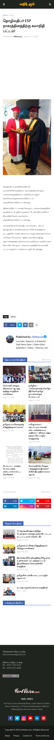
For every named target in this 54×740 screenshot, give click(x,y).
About (7, 736)
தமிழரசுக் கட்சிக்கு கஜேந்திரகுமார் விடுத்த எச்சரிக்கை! (32, 547)
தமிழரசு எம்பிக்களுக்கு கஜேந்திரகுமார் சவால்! (13, 426)
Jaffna (11, 15)
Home (5, 15)
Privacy (16, 736)
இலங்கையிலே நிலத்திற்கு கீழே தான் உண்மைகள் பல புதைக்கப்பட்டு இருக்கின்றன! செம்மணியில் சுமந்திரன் (33, 562)
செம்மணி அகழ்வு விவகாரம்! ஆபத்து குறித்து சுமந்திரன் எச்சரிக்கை (11, 389)
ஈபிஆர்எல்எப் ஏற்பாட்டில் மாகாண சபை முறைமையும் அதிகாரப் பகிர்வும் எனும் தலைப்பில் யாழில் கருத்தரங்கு (40, 431)
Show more (46, 360)
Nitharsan (38, 336)
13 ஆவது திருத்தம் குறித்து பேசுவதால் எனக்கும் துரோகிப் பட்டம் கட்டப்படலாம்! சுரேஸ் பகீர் (34, 534)
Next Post (45, 492)
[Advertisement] (27, 69)
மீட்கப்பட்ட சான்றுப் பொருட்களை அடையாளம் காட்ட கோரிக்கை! (12, 470)
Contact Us (27, 736)
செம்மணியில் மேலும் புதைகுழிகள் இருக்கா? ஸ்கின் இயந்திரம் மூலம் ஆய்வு (39, 470)
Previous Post (10, 492)
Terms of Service (42, 736)
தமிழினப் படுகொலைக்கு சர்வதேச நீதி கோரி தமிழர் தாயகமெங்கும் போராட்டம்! (40, 391)
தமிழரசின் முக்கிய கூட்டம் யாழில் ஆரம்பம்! (32, 576)
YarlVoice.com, (26, 730)
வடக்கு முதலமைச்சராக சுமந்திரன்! (32, 587)
